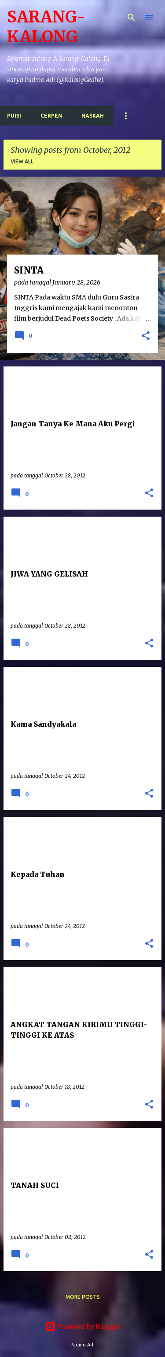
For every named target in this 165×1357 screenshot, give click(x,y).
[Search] (131, 17)
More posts (83, 1297)
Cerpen (51, 115)
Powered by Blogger (83, 1327)
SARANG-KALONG (46, 27)
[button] (145, 336)
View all (22, 161)
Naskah (92, 115)
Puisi (14, 115)
